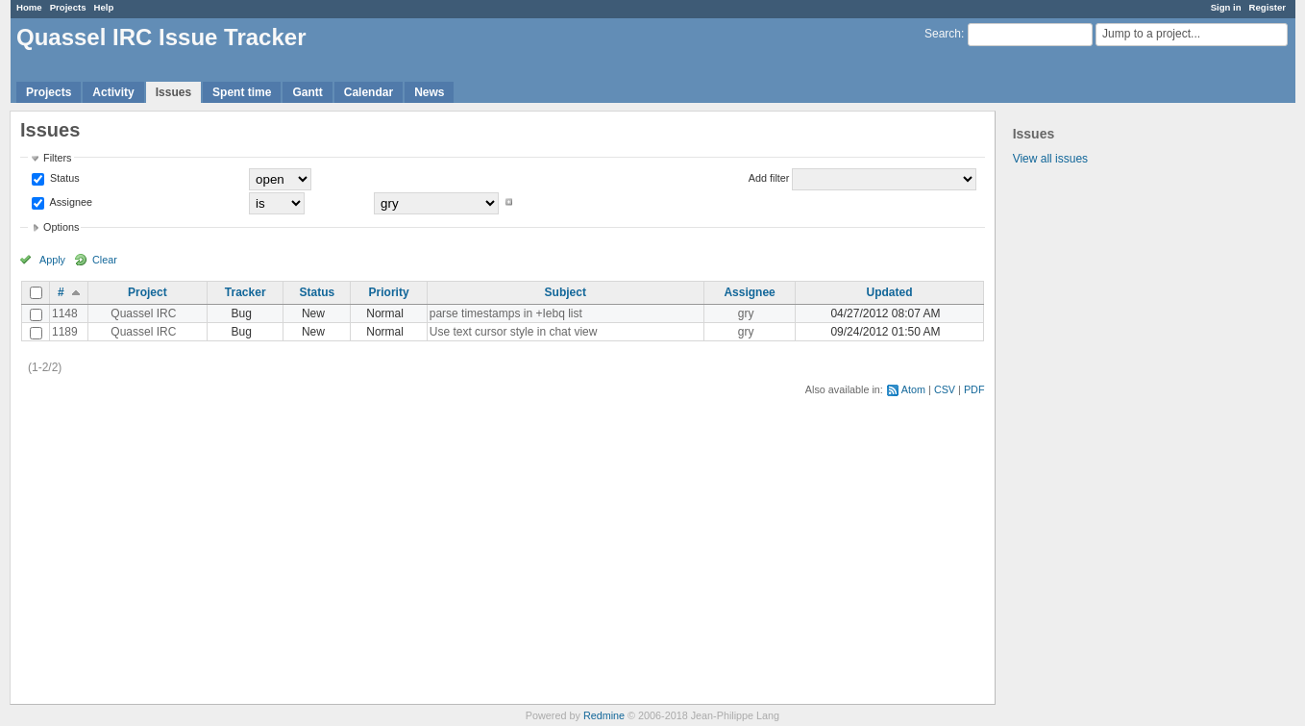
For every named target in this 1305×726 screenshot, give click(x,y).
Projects (68, 7)
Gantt (307, 92)
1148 (65, 313)
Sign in (1226, 7)
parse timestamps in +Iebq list (506, 313)
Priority (389, 292)
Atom (913, 389)
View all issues (1050, 158)
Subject (565, 292)
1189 (65, 331)
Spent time (241, 92)
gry (746, 313)
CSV (944, 389)
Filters (57, 157)
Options (61, 227)
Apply (52, 259)
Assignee (69, 202)
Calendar (368, 92)
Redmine (604, 715)
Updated (889, 292)
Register (1267, 7)
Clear (104, 259)
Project (147, 292)
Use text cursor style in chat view (514, 331)
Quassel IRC (143, 313)
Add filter (769, 178)
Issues (173, 92)
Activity (113, 92)
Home (29, 7)
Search (942, 33)
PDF (974, 389)
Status (63, 178)
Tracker (245, 292)
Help (104, 7)
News (429, 92)
